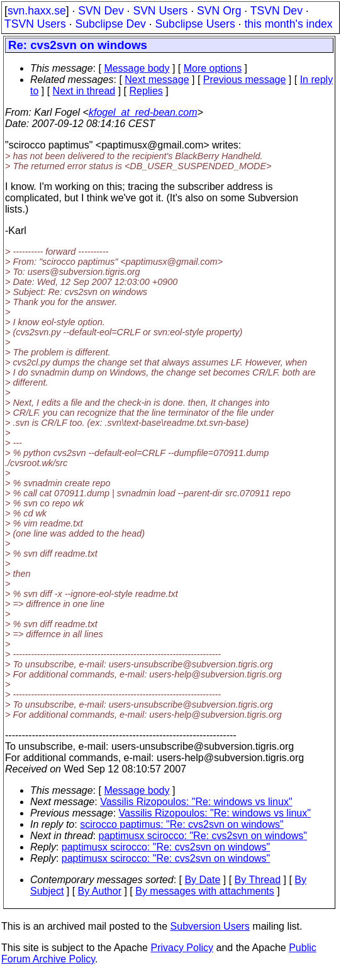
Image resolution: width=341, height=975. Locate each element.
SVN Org (219, 10)
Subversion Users (210, 926)
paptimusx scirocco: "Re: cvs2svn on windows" (203, 835)
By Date (202, 879)
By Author (99, 891)
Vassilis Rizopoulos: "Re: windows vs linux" (196, 801)
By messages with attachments (204, 891)
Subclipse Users (195, 24)
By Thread (258, 879)
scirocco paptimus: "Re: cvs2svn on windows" (181, 824)
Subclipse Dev (110, 24)
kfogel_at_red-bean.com (143, 112)
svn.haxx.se (37, 10)
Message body (136, 68)
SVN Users (160, 10)
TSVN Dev (276, 10)
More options (213, 68)
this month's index (288, 24)
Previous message (244, 79)
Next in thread (84, 91)
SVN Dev (100, 10)
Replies (145, 91)
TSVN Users (35, 24)
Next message (157, 79)
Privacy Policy (181, 947)
